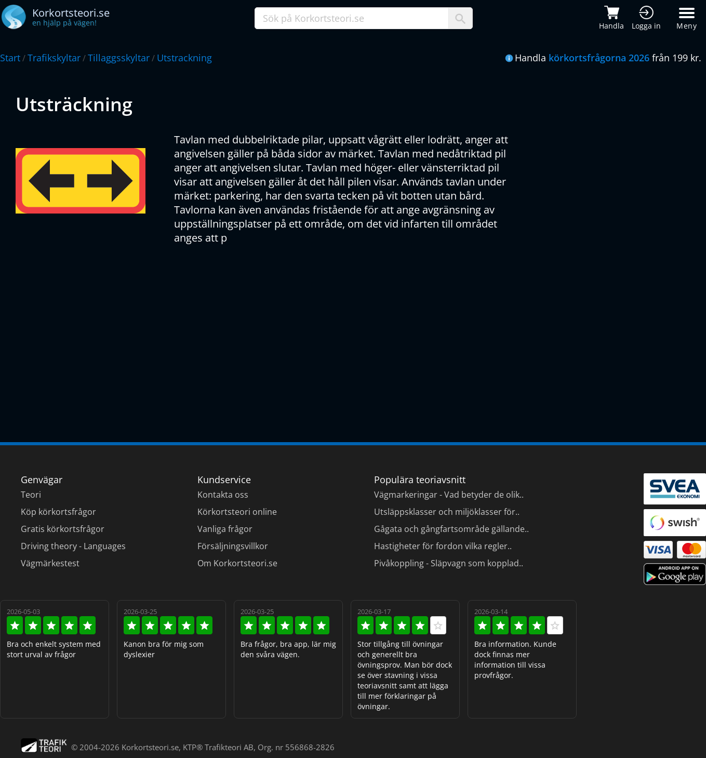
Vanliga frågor (224, 529)
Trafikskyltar (54, 57)
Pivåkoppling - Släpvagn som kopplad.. (448, 563)
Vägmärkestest (50, 563)
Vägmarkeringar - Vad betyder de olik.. (449, 494)
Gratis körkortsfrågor (62, 529)
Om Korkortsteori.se (237, 563)
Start (10, 57)
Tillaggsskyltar (119, 57)
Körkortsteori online (237, 511)
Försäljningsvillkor (232, 546)
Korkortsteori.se (150, 747)
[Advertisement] (327, 328)
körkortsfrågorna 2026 (599, 57)
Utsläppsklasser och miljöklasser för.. (446, 511)
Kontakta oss (222, 494)
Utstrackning (184, 57)
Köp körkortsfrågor (58, 511)
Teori (31, 494)
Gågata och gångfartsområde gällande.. (451, 529)
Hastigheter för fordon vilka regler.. (443, 546)
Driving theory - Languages (73, 546)
